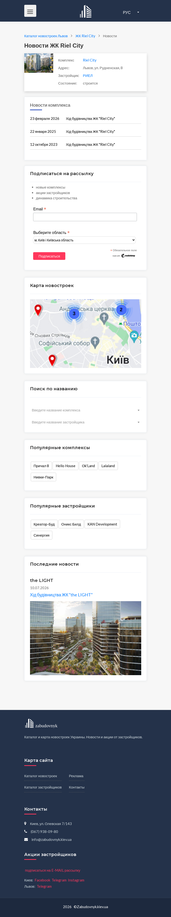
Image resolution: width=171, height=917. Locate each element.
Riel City (90, 60)
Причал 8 (41, 466)
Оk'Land (88, 466)
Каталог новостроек (40, 776)
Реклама (76, 776)
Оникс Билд (71, 524)
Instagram (76, 880)
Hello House (65, 466)
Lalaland (108, 466)
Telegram (59, 880)
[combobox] (85, 410)
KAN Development (102, 524)
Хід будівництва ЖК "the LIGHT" (61, 594)
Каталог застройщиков (43, 787)
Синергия (41, 535)
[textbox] (85, 410)
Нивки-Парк (43, 477)
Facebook (42, 880)
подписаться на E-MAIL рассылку (52, 870)
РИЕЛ (88, 75)
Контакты (77, 787)
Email (39, 209)
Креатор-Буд (44, 524)
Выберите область (51, 233)
